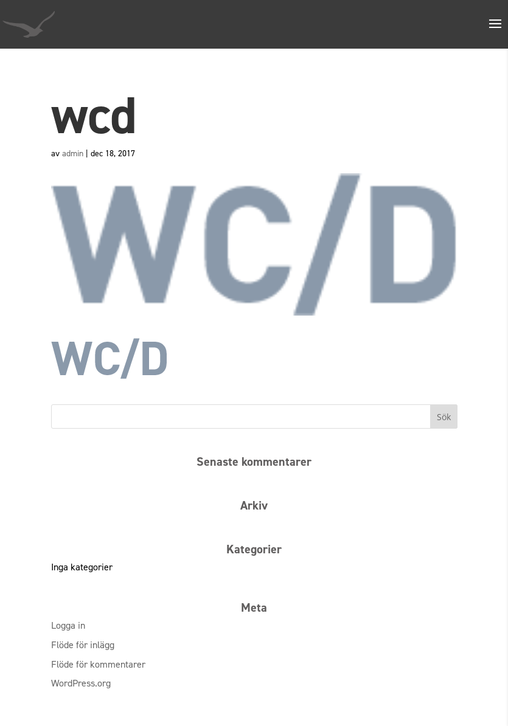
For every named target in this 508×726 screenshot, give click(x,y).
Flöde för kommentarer (98, 664)
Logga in (68, 625)
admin (72, 153)
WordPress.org (81, 683)
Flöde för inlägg (82, 644)
